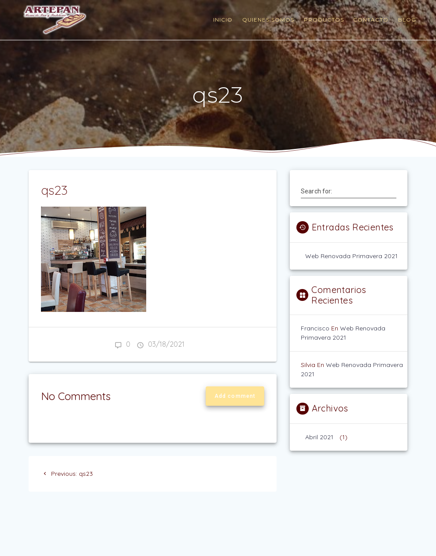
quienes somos (268, 19)
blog (407, 19)
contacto (370, 19)
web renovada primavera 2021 (351, 256)
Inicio (223, 19)
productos (324, 19)
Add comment (234, 396)
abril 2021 (319, 437)
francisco (315, 328)
